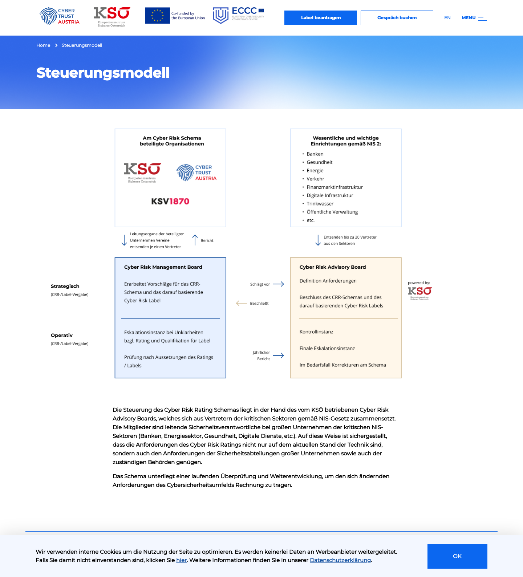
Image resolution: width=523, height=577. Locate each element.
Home (43, 45)
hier (181, 560)
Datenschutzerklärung (340, 560)
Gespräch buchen (397, 17)
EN (447, 17)
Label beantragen (321, 17)
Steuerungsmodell (82, 45)
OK (457, 556)
